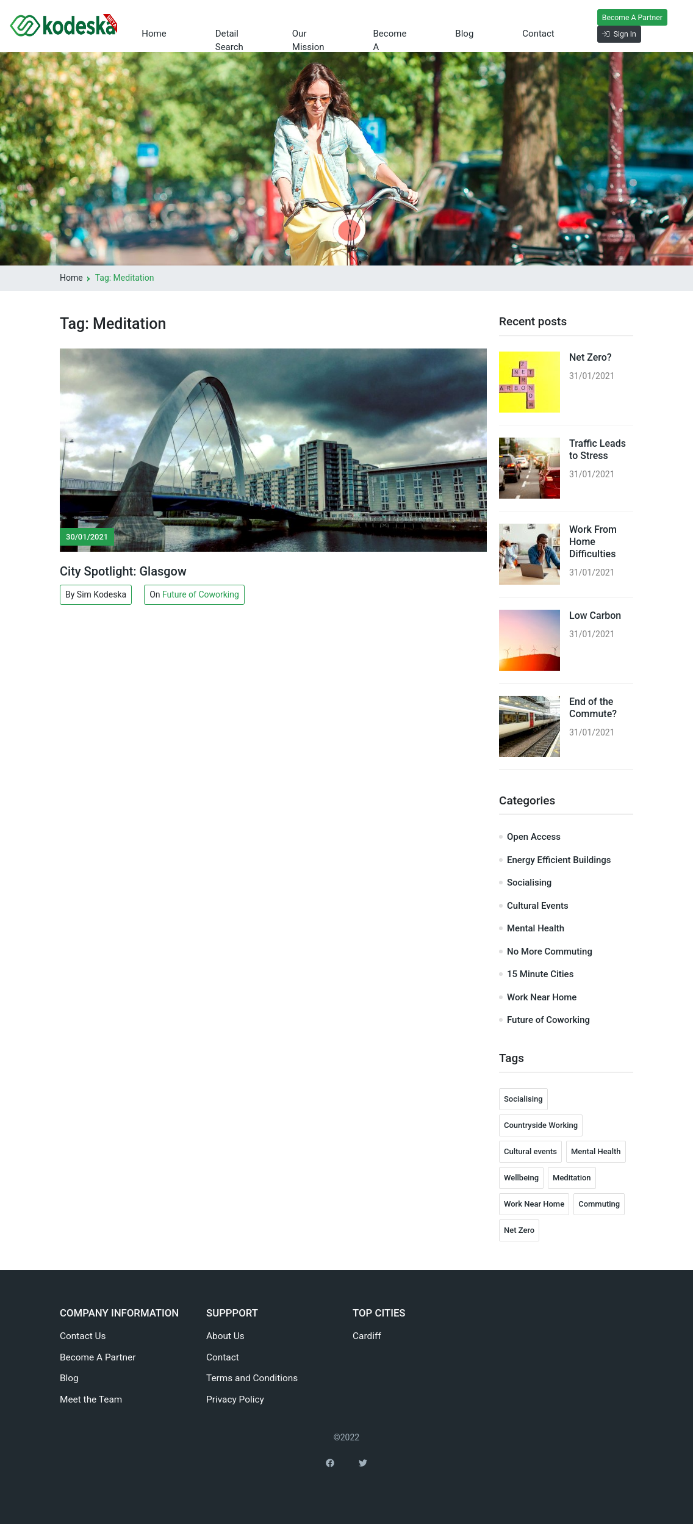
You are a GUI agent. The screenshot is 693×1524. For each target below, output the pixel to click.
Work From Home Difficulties (593, 542)
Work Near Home (541, 997)
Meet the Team (91, 1399)
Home (176, 25)
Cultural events (530, 1151)
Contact (522, 25)
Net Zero (519, 1230)
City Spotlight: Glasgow (123, 571)
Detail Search (229, 32)
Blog (471, 25)
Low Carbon (595, 615)
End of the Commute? (593, 708)
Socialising (529, 882)
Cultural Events (538, 905)
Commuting (599, 1203)
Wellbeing (521, 1177)
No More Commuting (549, 951)
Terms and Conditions (252, 1378)
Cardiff (367, 1336)
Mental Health (535, 928)
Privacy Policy (235, 1399)
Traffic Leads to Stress (597, 449)
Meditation (572, 1177)
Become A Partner (605, 17)
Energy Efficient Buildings (559, 859)
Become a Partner (386, 32)
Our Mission (308, 32)
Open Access (534, 836)
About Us (225, 1336)
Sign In (592, 34)
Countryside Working (541, 1125)
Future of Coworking (200, 594)
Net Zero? (590, 357)
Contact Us (83, 1336)
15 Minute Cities (540, 974)
